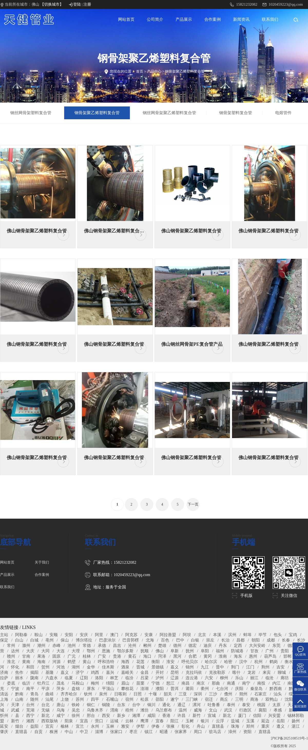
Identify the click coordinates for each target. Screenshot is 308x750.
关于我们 (42, 562)
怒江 (170, 683)
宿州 (129, 699)
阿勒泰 (21, 635)
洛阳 (99, 678)
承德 (102, 645)
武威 (15, 710)
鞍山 (38, 635)
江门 (250, 667)
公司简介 (155, 19)
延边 (265, 721)
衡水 (289, 661)
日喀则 (120, 694)
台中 (136, 705)
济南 (4, 672)
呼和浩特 (106, 661)
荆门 (235, 667)
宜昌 (84, 721)
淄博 (99, 731)
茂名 (60, 683)
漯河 (196, 705)
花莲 (140, 661)
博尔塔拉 (84, 640)
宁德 (155, 683)
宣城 (212, 715)
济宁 (80, 672)
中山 (69, 731)
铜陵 (106, 705)
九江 (205, 667)
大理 (76, 651)
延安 (4, 726)
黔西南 (276, 688)
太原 (276, 705)
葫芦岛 (270, 656)
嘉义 (174, 667)
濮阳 (160, 688)
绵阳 (110, 683)
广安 (102, 656)
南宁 (246, 683)
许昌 (181, 715)
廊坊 (285, 678)
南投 (261, 683)
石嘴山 (112, 699)
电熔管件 (283, 113)
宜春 (160, 721)
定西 (238, 645)
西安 (106, 715)
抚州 (190, 651)
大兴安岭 (257, 645)
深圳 (198, 694)
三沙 (213, 694)
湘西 (30, 721)
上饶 (65, 699)
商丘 (224, 699)
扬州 (296, 721)
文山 (213, 710)
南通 (231, 683)
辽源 (174, 678)
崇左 (210, 640)
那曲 (216, 683)
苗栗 (140, 683)
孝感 (278, 710)
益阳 (34, 726)
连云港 (192, 678)
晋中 (220, 667)
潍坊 (144, 710)
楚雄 (162, 645)
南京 (201, 683)
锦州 (190, 667)
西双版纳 (49, 721)
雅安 (125, 726)
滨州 (232, 635)
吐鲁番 (214, 705)
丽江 (254, 678)
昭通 (164, 731)
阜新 (174, 651)
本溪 (217, 635)
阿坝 (187, 635)
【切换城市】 (51, 4)
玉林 (110, 726)
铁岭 (76, 705)
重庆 (265, 726)
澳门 (114, 635)
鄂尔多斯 (125, 651)
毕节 (262, 635)
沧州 (132, 645)
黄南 (26, 661)
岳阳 (280, 721)
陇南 (34, 678)
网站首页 (126, 19)
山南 (19, 699)
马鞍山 (78, 683)
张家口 (116, 731)
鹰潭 (144, 721)
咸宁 (60, 715)
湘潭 (136, 715)
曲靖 (49, 694)
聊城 (282, 672)
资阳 (247, 731)
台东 (121, 705)
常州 (11, 645)
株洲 (54, 731)
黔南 (19, 694)
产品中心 (154, 71)
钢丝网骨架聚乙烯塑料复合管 (169, 113)
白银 (195, 640)
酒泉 (125, 667)
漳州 (232, 731)
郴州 (147, 645)
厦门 (242, 715)
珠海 (235, 726)
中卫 (84, 731)
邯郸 (287, 656)
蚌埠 (247, 635)
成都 (271, 640)
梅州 (95, 683)
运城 (114, 721)
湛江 (296, 726)
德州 (177, 645)
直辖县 (218, 726)
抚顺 (144, 651)
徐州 (76, 715)
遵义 (280, 726)
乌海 (60, 710)
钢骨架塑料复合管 (235, 113)
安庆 (84, 635)
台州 (30, 705)
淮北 (11, 661)
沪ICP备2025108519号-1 (289, 738)
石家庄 (260, 694)
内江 (276, 683)
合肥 (192, 656)
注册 (87, 4)
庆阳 (239, 688)
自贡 (38, 731)
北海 (150, 640)
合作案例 (212, 19)
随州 (34, 699)
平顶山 (108, 688)
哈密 (228, 661)
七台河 (222, 688)
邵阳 (160, 699)
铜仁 (91, 705)
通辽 (181, 705)
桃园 (261, 705)
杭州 (258, 661)
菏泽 (162, 656)
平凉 (45, 688)
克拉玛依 (194, 672)
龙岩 (251, 672)
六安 (209, 678)
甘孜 (254, 651)
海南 (41, 661)
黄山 (87, 661)
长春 (286, 640)
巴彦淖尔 (107, 640)
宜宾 (49, 726)
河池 (60, 667)
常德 (87, 645)
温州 (183, 710)
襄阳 (262, 710)
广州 (269, 651)
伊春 (155, 726)
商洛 (254, 699)
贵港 (117, 656)
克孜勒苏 (217, 672)
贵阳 (285, 651)
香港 (166, 715)
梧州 (129, 710)
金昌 (144, 672)
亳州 (49, 640)
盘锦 (76, 688)
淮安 (170, 661)
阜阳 (205, 651)
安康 (149, 635)
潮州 (41, 645)
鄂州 (91, 651)
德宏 (192, 645)
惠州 (253, 656)
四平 (95, 699)
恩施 (106, 651)
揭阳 (34, 672)
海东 (238, 656)
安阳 (69, 635)
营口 (99, 721)
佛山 (160, 651)
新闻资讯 (241, 19)
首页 (139, 71)
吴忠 (76, 710)
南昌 (185, 683)
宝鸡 (293, 635)
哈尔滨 (211, 661)
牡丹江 (43, 683)
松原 (144, 699)
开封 (160, 672)
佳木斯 (108, 667)
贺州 (45, 667)
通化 (166, 705)
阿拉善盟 (168, 635)
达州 (15, 651)
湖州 (76, 667)
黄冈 (208, 656)
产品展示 (184, 19)
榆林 (65, 726)
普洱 (174, 688)
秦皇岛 (256, 688)
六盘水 (51, 678)
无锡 (45, 710)
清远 (4, 694)
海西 (125, 661)
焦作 (19, 672)
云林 (129, 721)
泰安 (246, 705)
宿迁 (209, 699)
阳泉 (69, 721)
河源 (56, 661)
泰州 (231, 705)
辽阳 (84, 678)
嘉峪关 (127, 672)
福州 (220, 651)
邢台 (91, 715)
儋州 (228, 694)
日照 (137, 694)
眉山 (125, 683)
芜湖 (30, 710)
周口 (198, 731)
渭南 (114, 710)
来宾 (267, 672)
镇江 (149, 731)
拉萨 (4, 678)
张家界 (181, 731)
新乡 (121, 715)
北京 (202, 635)
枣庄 (133, 731)
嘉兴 (110, 672)
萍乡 (60, 688)
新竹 (196, 715)
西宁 (30, 715)
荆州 (265, 667)
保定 (4, 640)
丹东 (223, 645)
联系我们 (270, 19)
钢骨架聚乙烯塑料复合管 (185, 71)
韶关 (168, 694)
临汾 (129, 678)
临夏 (69, 678)
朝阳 (256, 640)
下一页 (193, 504)
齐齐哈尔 (69, 694)
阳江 (174, 721)
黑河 (177, 656)
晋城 (140, 667)
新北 (45, 715)
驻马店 (215, 731)
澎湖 (144, 688)
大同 (45, 651)
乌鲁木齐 (95, 710)
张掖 (170, 726)
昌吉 (117, 645)
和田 (30, 667)
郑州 (250, 726)
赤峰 (56, 645)
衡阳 (155, 661)
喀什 (236, 672)
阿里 (99, 635)
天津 (15, 705)
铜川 (151, 705)
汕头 (278, 694)
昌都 (240, 640)
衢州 (205, 688)
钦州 (88, 694)
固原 (56, 656)
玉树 (190, 721)
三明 (239, 699)
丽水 (19, 678)
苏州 (80, 699)
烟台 (19, 726)
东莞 (276, 645)
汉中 (243, 661)
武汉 (228, 710)
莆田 (190, 688)
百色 (165, 640)
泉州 (103, 694)
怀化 (15, 667)
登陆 (77, 4)
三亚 (183, 694)
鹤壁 (72, 661)
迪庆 (208, 645)
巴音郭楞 (130, 640)
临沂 (26, 683)
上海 (4, 699)
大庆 (30, 651)
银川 (205, 721)
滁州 (26, 645)
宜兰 (80, 726)
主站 (4, 635)
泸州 (160, 678)
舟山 (201, 726)
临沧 (269, 678)
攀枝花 (127, 688)
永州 (95, 726)
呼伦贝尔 (189, 661)
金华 (91, 667)
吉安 (280, 667)
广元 (72, 656)
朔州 (243, 694)
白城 (34, 640)
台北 (45, 705)
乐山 (239, 678)
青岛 (34, 694)
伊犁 (140, 726)
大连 (60, 651)
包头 (278, 635)
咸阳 (151, 715)
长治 (225, 640)
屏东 (91, 688)
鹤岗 (274, 661)
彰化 (185, 726)
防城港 (237, 651)
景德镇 (157, 667)
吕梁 (144, 678)
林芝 (114, 678)
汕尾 (49, 699)
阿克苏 (131, 635)
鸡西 (95, 672)
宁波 (15, 688)
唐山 (60, 705)
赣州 (11, 656)
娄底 (11, 683)
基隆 (49, 672)
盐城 (235, 721)
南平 (30, 688)
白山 (19, 640)
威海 (198, 710)
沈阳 (289, 699)
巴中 (180, 640)
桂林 (87, 656)
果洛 (41, 656)
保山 (65, 640)
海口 (147, 656)
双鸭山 (271, 699)
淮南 (223, 656)
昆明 (174, 672)
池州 (72, 645)
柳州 (224, 678)
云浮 (220, 721)
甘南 (26, 656)
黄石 (132, 656)
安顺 (54, 635)
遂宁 (174, 699)
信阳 (257, 715)
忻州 (4, 715)
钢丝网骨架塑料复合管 (30, 113)
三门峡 (192, 699)
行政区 (245, 710)
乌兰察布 (164, 710)
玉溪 (250, 721)
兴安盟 (274, 715)
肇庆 (4, 731)
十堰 (153, 694)
